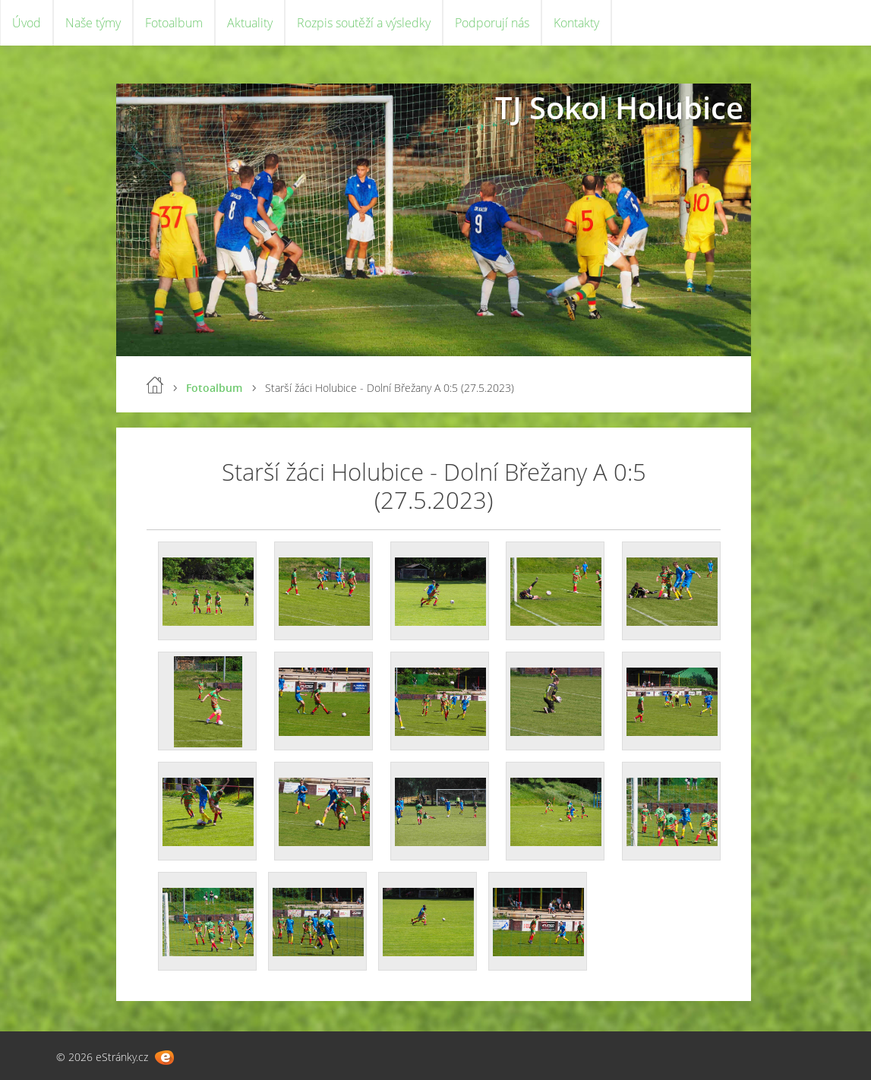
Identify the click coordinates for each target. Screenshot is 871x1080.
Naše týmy (93, 22)
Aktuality (250, 22)
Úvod (26, 22)
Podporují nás (492, 22)
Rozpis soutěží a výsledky (364, 22)
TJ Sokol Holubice (619, 107)
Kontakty (576, 22)
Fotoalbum (174, 22)
